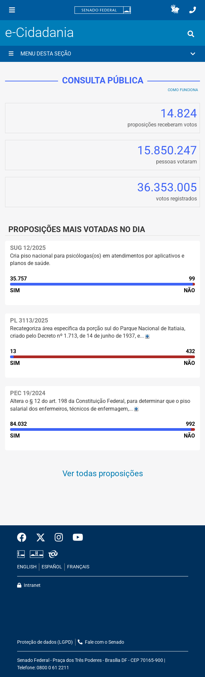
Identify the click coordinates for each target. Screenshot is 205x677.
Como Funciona (183, 90)
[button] (175, 10)
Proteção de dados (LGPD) (45, 642)
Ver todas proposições (102, 473)
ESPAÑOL (52, 567)
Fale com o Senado (101, 642)
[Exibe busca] (191, 34)
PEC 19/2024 (27, 393)
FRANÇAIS (78, 567)
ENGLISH (27, 567)
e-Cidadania (39, 32)
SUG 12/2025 (28, 247)
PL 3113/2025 (29, 320)
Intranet (29, 585)
